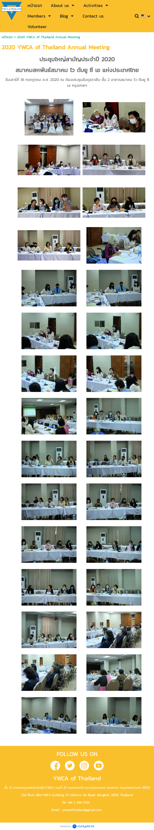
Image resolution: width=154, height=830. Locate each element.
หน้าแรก (7, 37)
